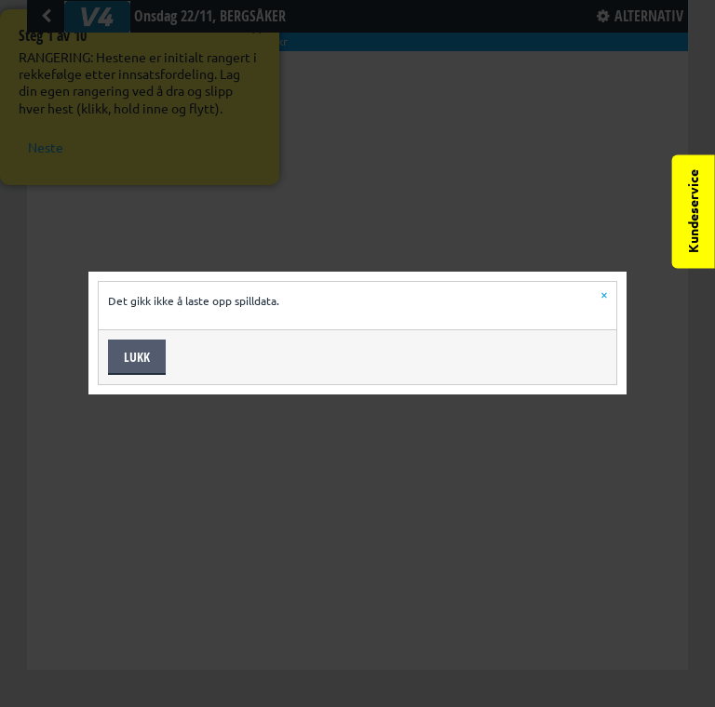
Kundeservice (693, 211)
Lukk (137, 357)
